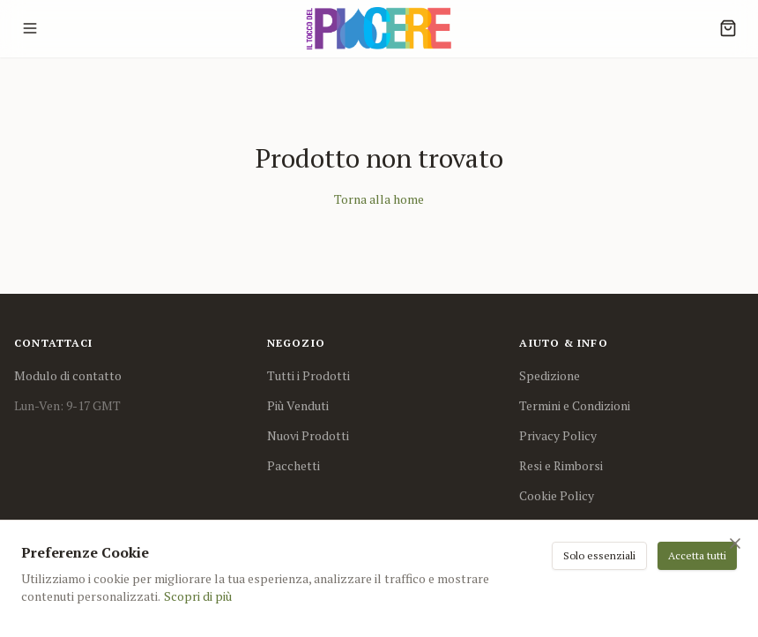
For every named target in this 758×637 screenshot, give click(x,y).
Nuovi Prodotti (308, 435)
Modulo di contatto (68, 375)
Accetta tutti (697, 555)
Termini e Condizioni (574, 405)
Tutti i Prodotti (308, 375)
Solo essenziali (599, 555)
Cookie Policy (556, 495)
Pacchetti (293, 465)
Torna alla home (379, 199)
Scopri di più (198, 596)
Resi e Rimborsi (561, 465)
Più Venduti (298, 405)
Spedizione (549, 375)
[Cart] (728, 28)
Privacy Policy (558, 435)
